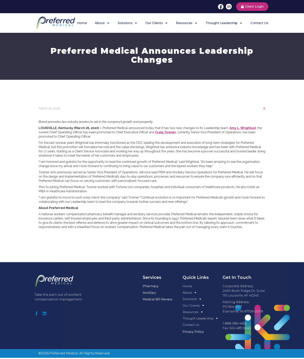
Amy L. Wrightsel (242, 128)
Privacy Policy (193, 333)
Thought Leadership (224, 23)
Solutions (127, 23)
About (102, 23)
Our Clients (156, 23)
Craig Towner (165, 132)
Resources (187, 23)
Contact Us (259, 23)
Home (82, 23)
